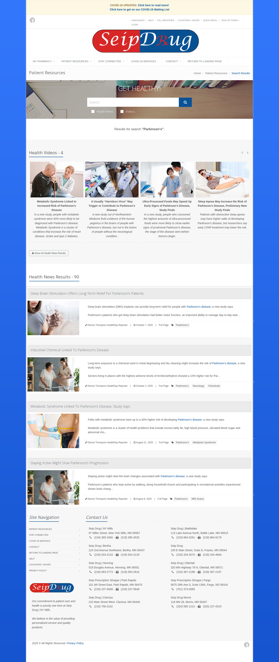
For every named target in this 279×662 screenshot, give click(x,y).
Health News (102, 111)
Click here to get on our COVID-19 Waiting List (139, 9)
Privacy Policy (38, 570)
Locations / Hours (189, 20)
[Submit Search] (185, 102)
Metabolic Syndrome (204, 442)
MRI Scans (198, 498)
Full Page (164, 325)
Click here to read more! (153, 5)
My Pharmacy (42, 61)
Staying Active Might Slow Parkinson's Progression (69, 463)
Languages (138, 20)
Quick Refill (210, 20)
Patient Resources (75, 61)
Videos (128, 111)
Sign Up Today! (229, 20)
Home (197, 73)
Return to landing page (205, 61)
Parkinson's (182, 325)
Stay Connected (109, 61)
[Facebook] (32, 20)
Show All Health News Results (49, 253)
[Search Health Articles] (133, 102)
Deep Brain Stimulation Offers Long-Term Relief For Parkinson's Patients (87, 293)
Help (151, 20)
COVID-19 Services (143, 61)
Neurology (198, 385)
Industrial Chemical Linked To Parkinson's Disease (69, 350)
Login (134, 24)
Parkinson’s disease (199, 306)
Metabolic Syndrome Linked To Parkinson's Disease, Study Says (80, 406)
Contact (172, 61)
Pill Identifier (166, 20)
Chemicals (214, 385)
